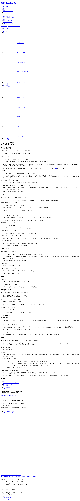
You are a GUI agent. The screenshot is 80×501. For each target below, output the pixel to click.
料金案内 (5, 85)
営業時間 (5, 84)
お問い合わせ (9, 23)
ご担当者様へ (8, 384)
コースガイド (6, 139)
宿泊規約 (5, 381)
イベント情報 (6, 86)
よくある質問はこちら (8, 411)
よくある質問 (6, 387)
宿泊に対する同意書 (11, 383)
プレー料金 (6, 138)
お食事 (8, 8)
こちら (55, 168)
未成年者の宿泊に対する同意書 (12, 476)
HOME (5, 15)
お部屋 (6, 6)
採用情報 (5, 385)
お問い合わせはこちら (8, 412)
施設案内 (8, 11)
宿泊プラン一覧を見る (14, 395)
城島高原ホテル (8, 3)
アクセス (7, 12)
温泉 (5, 9)
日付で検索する (4, 395)
